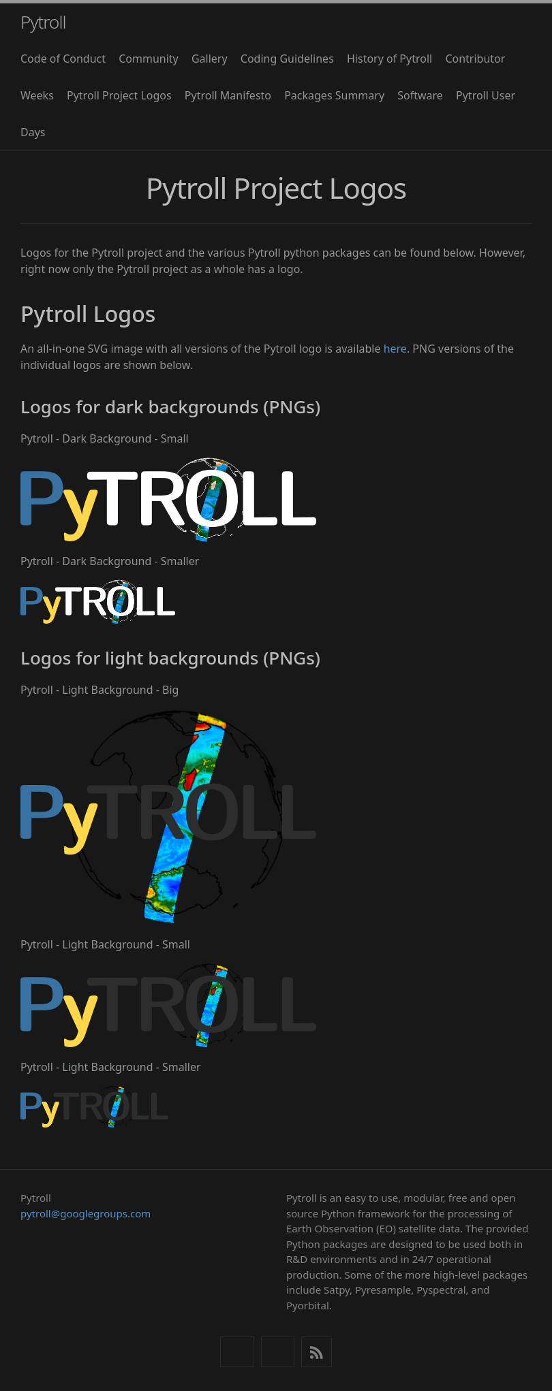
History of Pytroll (389, 58)
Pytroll (42, 22)
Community (149, 58)
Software (420, 95)
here (395, 348)
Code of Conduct (63, 58)
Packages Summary (334, 95)
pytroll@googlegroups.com (85, 1213)
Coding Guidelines (287, 58)
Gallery (209, 58)
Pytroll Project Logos (119, 95)
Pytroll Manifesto (228, 95)
